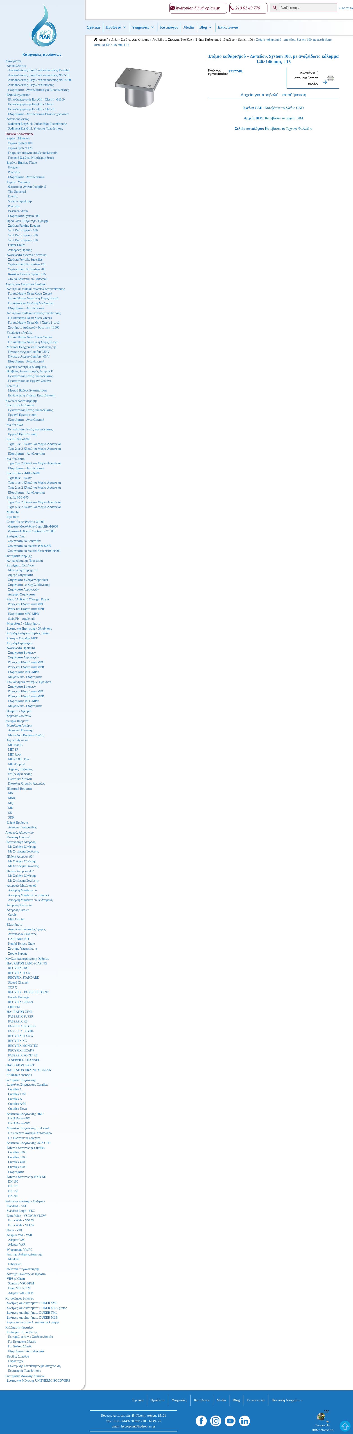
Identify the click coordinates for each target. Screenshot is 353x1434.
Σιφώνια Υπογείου (18, 182)
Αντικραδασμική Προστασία (25, 560)
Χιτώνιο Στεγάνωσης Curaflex (26, 1148)
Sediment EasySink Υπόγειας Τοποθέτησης (35, 128)
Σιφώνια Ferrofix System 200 (26, 269)
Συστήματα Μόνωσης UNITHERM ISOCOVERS (38, 1380)
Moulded (14, 1259)
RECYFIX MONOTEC (23, 1045)
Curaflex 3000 (17, 1152)
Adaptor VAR (16, 1244)
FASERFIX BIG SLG (22, 1026)
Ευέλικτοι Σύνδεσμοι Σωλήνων (25, 1201)
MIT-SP (13, 749)
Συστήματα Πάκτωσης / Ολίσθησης (29, 628)
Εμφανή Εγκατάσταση (22, 414)
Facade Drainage (18, 997)
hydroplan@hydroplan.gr (198, 8)
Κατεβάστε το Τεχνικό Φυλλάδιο (288, 128)
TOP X (12, 987)
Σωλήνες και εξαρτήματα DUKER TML (32, 1312)
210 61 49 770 (247, 8)
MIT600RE (15, 745)
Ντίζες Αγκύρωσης (20, 774)
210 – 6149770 (123, 1421)
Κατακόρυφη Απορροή (21, 842)
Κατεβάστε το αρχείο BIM (284, 118)
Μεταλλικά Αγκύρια (19, 725)
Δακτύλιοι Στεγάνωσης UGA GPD (28, 1143)
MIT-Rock (14, 754)
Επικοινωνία (228, 27)
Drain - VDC (15, 1230)
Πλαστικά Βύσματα (19, 788)
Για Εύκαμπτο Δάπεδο (22, 1341)
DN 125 (13, 1186)
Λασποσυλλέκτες (18, 119)
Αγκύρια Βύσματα (17, 721)
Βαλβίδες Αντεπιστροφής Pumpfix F (30, 371)
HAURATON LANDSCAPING (27, 963)
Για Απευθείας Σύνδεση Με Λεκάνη (30, 303)
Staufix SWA (15, 425)
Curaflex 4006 (17, 1157)
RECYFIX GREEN (20, 1002)
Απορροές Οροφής (20, 250)
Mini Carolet (16, 919)
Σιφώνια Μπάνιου (18, 138)
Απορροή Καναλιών (19, 905)
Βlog (205, 27)
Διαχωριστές (13, 61)
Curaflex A (15, 1099)
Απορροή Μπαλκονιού (22, 890)
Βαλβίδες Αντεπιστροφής (21, 401)
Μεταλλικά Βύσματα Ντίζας (26, 735)
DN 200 (13, 1196)
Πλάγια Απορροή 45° (20, 871)
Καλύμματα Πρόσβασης (22, 1332)
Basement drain (18, 211)
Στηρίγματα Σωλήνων (20, 565)
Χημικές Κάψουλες (20, 769)
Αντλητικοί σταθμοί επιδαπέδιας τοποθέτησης (36, 289)
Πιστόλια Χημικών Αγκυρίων (26, 783)
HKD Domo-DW (19, 1118)
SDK (11, 817)
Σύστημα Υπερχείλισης (22, 948)
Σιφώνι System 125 (20, 148)
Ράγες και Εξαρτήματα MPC (26, 604)
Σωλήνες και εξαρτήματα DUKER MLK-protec (37, 1308)
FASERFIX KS (18, 1021)
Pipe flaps (13, 517)
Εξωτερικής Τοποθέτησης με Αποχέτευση (34, 1366)
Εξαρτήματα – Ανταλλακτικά (26, 453)
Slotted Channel (18, 982)
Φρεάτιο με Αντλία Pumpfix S (27, 186)
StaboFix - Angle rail (21, 618)
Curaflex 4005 (17, 1162)
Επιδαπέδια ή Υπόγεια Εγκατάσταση (31, 395)
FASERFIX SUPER (20, 1016)
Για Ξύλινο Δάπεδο (20, 1346)
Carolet (12, 914)
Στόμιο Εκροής (17, 953)
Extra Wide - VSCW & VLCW (26, 1215)
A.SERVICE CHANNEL (24, 1060)
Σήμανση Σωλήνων (19, 716)
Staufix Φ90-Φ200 (18, 439)
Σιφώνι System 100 (20, 143)
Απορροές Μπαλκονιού (21, 885)
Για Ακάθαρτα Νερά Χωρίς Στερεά (30, 293)
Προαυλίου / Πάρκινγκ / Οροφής (27, 221)
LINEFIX (14, 1007)
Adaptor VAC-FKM (20, 1293)
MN (10, 793)
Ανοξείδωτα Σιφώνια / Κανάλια (172, 39)
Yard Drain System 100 (23, 230)
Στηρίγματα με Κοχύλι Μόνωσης (29, 584)
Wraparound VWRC (20, 1249)
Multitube (13, 512)
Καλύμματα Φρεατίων (19, 1327)
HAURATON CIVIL (20, 1011)
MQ (10, 803)
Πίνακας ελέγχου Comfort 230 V (29, 351)
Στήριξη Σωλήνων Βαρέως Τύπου (28, 633)
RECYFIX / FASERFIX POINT (28, 992)
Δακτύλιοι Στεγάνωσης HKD (25, 1114)
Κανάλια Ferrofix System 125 (27, 274)
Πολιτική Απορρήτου (287, 1400)
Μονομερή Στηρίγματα (22, 570)
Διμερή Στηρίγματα (20, 575)
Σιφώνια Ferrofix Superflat (25, 259)
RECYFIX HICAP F (21, 1050)
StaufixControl (16, 459)
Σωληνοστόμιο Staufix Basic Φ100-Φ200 (34, 551)
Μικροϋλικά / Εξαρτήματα (23, 623)
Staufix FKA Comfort (20, 405)
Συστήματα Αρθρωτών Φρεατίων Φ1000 (33, 327)
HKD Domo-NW (19, 1123)
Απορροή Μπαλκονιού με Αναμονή (30, 900)
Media (188, 27)
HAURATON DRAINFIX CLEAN (29, 1070)
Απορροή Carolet (18, 910)
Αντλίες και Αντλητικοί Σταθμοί (25, 284)
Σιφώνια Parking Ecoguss (24, 225)
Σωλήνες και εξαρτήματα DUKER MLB (32, 1317)
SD (10, 812)
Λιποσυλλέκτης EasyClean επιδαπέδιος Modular (39, 70)
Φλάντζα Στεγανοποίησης (23, 1269)
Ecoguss (13, 167)
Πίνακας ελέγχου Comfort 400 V (29, 356)
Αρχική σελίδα (108, 39)
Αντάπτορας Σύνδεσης (22, 934)
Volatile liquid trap (20, 201)
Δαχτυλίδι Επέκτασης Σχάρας (26, 929)
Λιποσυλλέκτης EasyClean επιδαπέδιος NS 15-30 (39, 80)
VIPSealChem (16, 1278)
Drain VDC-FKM (19, 1288)
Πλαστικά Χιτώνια (20, 779)
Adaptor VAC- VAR (19, 1235)
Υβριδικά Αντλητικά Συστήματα (25, 367)
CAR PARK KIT (18, 939)
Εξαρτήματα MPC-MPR (23, 613)
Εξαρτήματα (14, 924)
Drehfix (13, 196)
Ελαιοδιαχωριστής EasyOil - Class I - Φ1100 (36, 99)
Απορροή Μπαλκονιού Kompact (28, 895)
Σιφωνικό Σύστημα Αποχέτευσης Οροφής (33, 1322)
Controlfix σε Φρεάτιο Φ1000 (25, 521)
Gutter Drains (16, 245)
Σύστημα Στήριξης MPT (22, 638)
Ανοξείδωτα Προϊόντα (21, 648)
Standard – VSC (17, 1206)
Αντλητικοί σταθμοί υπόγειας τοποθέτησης (34, 313)
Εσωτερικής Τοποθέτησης (24, 1370)
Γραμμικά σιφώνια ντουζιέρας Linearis (32, 152)
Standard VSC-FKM (21, 1283)
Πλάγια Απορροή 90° (20, 856)
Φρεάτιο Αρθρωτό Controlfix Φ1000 (31, 531)
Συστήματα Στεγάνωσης (20, 1080)
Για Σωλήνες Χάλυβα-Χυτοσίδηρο (30, 1133)
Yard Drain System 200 (23, 235)
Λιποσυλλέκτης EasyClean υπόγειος (31, 85)
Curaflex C (15, 1089)
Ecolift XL (13, 386)
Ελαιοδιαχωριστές (18, 94)
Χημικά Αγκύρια (17, 740)
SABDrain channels (19, 1075)
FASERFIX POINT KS (23, 1055)
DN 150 (13, 1191)
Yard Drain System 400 (23, 240)
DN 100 (13, 1181)
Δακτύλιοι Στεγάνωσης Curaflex (27, 1084)
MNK (12, 798)
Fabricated (14, 1264)
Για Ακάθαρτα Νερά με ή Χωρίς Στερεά (33, 298)
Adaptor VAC (16, 1240)
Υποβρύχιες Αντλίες (19, 332)
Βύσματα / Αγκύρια (19, 711)
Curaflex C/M (17, 1094)
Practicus (14, 172)
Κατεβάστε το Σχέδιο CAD (284, 108)
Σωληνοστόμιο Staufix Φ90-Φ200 (29, 546)
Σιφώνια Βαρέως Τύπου (22, 162)
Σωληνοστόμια (16, 536)
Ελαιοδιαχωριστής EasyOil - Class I (31, 104)
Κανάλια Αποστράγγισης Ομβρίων (27, 958)
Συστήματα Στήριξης (18, 556)
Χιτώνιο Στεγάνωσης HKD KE (26, 1177)
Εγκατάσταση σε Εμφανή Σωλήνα (29, 381)
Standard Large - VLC (21, 1211)
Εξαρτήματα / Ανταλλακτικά (26, 1351)
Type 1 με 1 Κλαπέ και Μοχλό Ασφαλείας (34, 444)
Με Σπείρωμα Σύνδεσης (23, 851)
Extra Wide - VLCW (21, 1225)
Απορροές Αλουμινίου (19, 832)
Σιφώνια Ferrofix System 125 (26, 264)
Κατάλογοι (169, 27)
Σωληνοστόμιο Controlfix (24, 541)
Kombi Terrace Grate (21, 943)
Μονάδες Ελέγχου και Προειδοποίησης (31, 347)
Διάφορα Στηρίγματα (21, 594)
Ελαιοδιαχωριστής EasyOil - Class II (31, 109)
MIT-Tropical (16, 764)
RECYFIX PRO (18, 968)
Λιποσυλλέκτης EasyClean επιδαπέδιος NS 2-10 (38, 75)
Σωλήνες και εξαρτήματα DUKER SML (32, 1303)
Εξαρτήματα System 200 (23, 216)
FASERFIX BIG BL (21, 1031)
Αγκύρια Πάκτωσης (20, 730)
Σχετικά (93, 27)
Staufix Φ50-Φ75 (18, 497)
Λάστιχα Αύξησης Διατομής (24, 1254)
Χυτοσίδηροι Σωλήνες (19, 1298)
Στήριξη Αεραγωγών (20, 643)
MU (10, 808)
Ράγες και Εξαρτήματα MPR (26, 609)
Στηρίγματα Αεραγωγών (23, 589)
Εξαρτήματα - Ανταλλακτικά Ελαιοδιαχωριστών (38, 114)
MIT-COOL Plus (18, 759)
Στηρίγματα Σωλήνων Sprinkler (28, 580)
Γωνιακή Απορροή (18, 837)
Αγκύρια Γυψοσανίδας (22, 827)
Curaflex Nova (17, 1108)
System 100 (245, 39)
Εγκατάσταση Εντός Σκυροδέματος (30, 376)
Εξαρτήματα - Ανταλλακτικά (26, 177)
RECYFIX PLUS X (20, 1036)
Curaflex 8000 (17, 1167)
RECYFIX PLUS (19, 973)
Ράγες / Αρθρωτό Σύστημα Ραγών (28, 599)
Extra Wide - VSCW (21, 1220)
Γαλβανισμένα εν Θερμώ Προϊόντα (29, 682)
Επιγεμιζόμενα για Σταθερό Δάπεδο (30, 1336)
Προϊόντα (116, 27)
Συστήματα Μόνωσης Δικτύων (24, 1376)
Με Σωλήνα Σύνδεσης (22, 846)
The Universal (17, 191)
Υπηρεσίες (143, 27)
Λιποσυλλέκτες (16, 65)
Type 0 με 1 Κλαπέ (20, 478)
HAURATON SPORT (20, 1065)
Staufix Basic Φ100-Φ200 (23, 473)
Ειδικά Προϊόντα (17, 822)
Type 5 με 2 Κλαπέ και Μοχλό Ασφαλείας (34, 507)
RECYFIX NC (17, 1041)
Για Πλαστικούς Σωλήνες (24, 1138)
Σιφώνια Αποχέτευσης (135, 39)
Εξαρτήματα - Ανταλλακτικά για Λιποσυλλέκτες (38, 90)
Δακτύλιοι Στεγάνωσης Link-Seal (28, 1128)
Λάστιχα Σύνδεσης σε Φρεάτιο (26, 1274)
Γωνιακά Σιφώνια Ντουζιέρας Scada (31, 157)
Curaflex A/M (17, 1103)
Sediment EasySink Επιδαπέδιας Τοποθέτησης (37, 123)
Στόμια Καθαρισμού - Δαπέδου (215, 39)
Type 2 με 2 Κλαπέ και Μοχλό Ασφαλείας (34, 448)
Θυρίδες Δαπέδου (18, 1356)
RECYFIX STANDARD (23, 977)
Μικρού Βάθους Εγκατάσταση (27, 390)
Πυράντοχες (15, 1361)
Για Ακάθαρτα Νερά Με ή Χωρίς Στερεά (33, 322)
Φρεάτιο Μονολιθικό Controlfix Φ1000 (33, 526)
